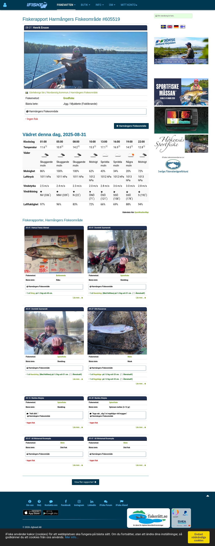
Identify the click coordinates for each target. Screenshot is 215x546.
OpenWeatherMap (141, 212)
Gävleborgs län (37, 92)
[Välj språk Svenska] (163, 27)
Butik (85, 4)
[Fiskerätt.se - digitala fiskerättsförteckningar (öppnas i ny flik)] (148, 518)
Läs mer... (78, 298)
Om (112, 4)
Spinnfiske (125, 276)
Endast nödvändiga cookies (199, 537)
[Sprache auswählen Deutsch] (176, 27)
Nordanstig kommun (57, 92)
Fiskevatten (66, 4)
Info (100, 4)
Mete (130, 357)
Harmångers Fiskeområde (84, 92)
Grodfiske (68, 98)
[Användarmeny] (5, 5)
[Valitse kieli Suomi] (183, 27)
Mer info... (72, 537)
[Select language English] (170, 27)
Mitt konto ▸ (129, 4)
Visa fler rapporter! (85, 482)
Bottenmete (61, 276)
